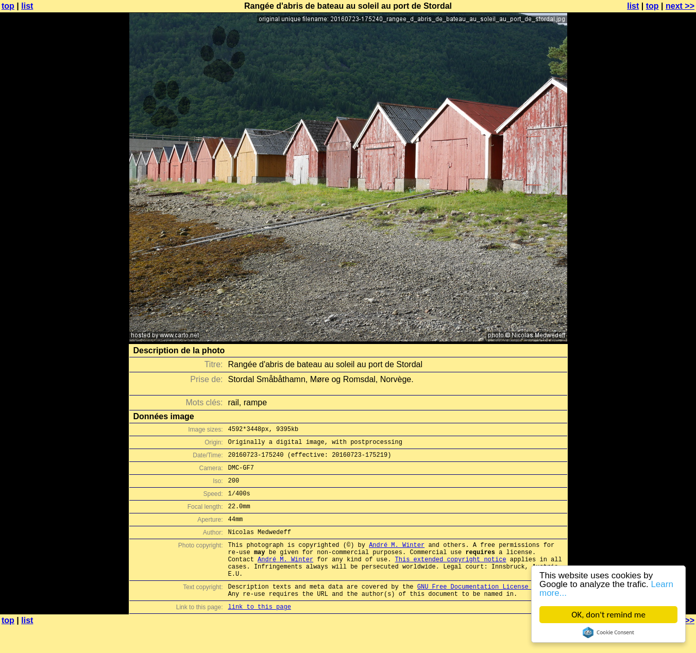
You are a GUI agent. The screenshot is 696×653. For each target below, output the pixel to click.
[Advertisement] (654, 254)
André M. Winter (397, 560)
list (27, 6)
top (8, 6)
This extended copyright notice (450, 577)
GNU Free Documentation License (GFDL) (485, 609)
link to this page (259, 632)
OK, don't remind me (608, 614)
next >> (680, 6)
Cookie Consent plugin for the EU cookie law (608, 632)
